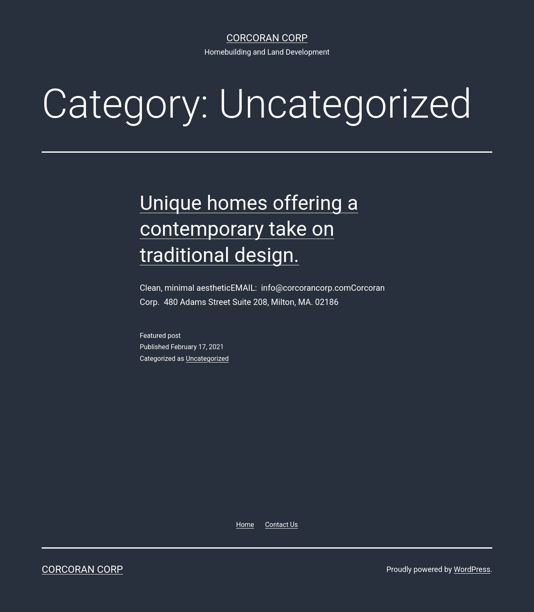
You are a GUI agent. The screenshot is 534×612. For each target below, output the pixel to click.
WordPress (472, 569)
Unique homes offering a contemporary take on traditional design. (249, 229)
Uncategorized (207, 359)
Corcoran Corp (267, 38)
